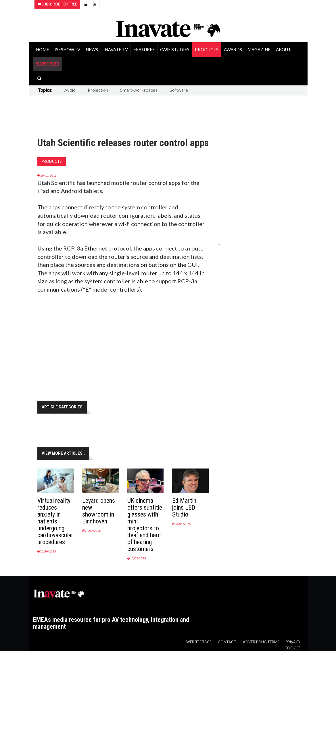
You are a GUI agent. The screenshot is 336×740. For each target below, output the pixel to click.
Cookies (292, 648)
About (283, 49)
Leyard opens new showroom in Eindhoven (98, 511)
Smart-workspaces (139, 90)
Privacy (293, 642)
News (92, 49)
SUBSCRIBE (47, 63)
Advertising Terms (261, 642)
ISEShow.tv (67, 49)
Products (206, 49)
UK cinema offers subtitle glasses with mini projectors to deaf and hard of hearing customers (144, 524)
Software (179, 90)
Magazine (258, 49)
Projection (98, 90)
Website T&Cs (198, 642)
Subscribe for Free (57, 4)
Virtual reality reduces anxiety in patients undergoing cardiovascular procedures (55, 521)
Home (42, 49)
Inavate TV (115, 49)
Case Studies (174, 49)
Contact (227, 642)
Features (144, 49)
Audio (70, 90)
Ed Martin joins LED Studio (184, 507)
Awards (233, 49)
